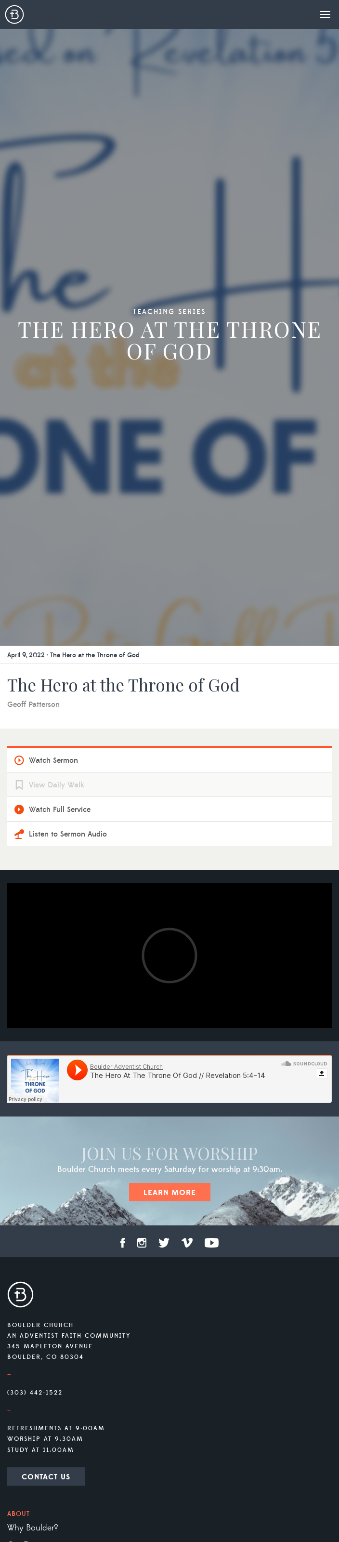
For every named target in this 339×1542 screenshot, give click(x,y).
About (18, 1514)
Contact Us (46, 1477)
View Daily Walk (56, 785)
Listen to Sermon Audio (68, 834)
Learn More (169, 1192)
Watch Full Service (60, 809)
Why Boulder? (32, 1528)
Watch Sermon (53, 760)
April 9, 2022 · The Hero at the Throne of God (73, 655)
